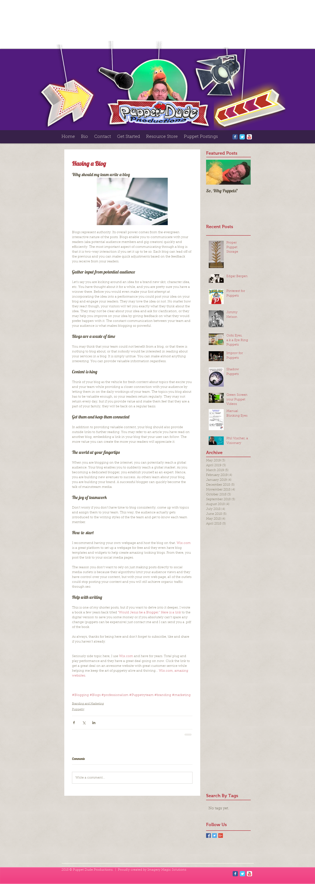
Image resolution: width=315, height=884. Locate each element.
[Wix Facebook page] (235, 136)
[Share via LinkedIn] (94, 722)
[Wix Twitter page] (242, 136)
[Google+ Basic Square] (220, 835)
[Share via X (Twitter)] (84, 722)
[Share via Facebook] (74, 722)
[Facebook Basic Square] (208, 835)
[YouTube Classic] (249, 136)
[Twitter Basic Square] (214, 835)
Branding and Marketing (88, 703)
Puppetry (78, 709)
